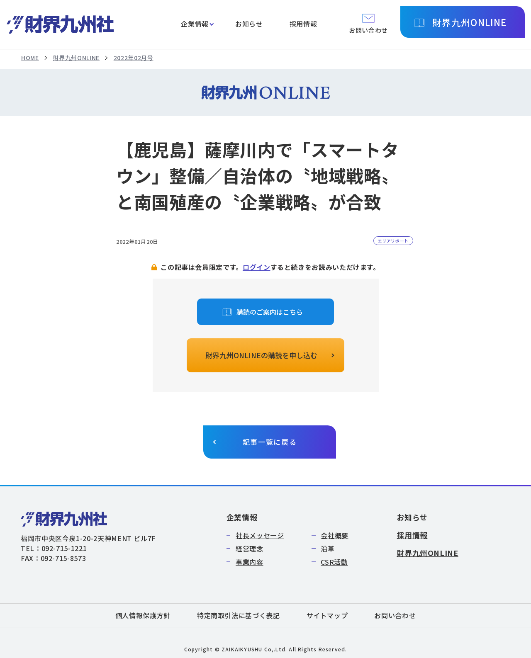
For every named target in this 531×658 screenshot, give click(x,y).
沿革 (327, 549)
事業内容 (249, 562)
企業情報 (195, 24)
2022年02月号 (133, 57)
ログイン (256, 267)
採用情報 (303, 24)
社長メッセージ (260, 535)
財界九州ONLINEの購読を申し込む (261, 355)
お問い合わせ (395, 615)
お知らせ (249, 24)
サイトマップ (327, 615)
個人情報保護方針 (143, 615)
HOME (30, 57)
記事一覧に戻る (270, 442)
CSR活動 (334, 562)
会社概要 (334, 535)
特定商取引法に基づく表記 (238, 615)
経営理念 (249, 549)
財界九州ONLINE (469, 22)
